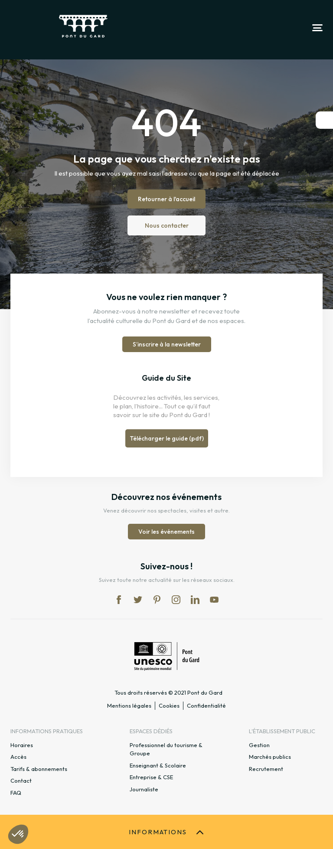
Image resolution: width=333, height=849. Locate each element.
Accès (18, 756)
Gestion (259, 744)
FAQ (15, 792)
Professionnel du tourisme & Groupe (166, 749)
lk (195, 599)
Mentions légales (129, 705)
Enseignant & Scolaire (158, 765)
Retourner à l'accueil (166, 199)
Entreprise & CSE (151, 777)
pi (157, 599)
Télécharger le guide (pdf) (167, 438)
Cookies (169, 705)
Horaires (21, 744)
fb (119, 599)
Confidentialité (206, 705)
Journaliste (144, 789)
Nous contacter (167, 225)
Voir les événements (166, 532)
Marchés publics (270, 756)
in (176, 599)
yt (214, 599)
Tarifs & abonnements (38, 768)
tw (138, 599)
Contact (21, 780)
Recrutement (266, 768)
